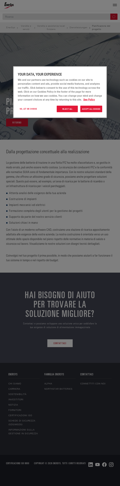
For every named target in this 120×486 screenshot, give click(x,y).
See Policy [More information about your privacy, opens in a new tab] (89, 99)
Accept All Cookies (91, 109)
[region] (60, 92)
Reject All (67, 109)
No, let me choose (28, 108)
